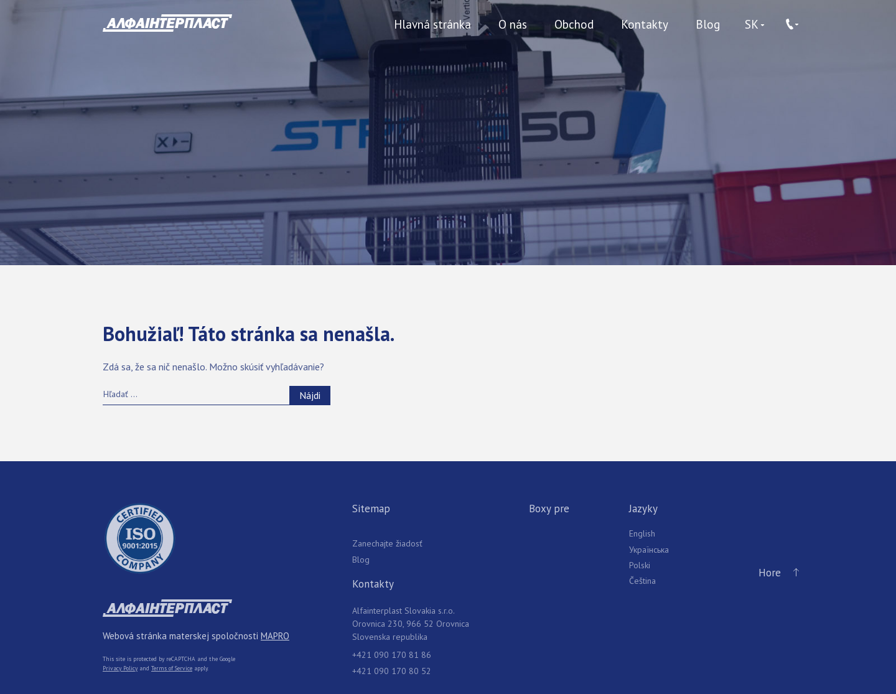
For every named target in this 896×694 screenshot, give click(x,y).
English (642, 533)
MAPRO (275, 636)
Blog (708, 24)
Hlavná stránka (432, 24)
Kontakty (644, 24)
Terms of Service (171, 668)
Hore (775, 573)
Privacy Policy (120, 668)
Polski (639, 565)
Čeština (642, 580)
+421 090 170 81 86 (391, 654)
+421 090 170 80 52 (391, 671)
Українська (649, 549)
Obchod (574, 24)
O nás (512, 24)
